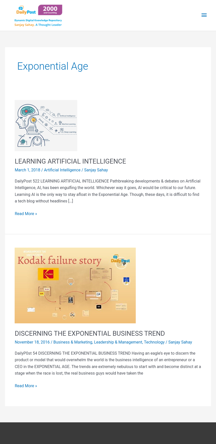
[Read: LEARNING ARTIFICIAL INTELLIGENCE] (46, 125)
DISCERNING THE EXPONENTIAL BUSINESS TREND (90, 333)
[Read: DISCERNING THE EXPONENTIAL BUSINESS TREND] (75, 285)
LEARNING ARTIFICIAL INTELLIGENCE (70, 161)
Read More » (26, 213)
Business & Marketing (72, 342)
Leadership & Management (118, 342)
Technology (154, 342)
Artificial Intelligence (62, 170)
